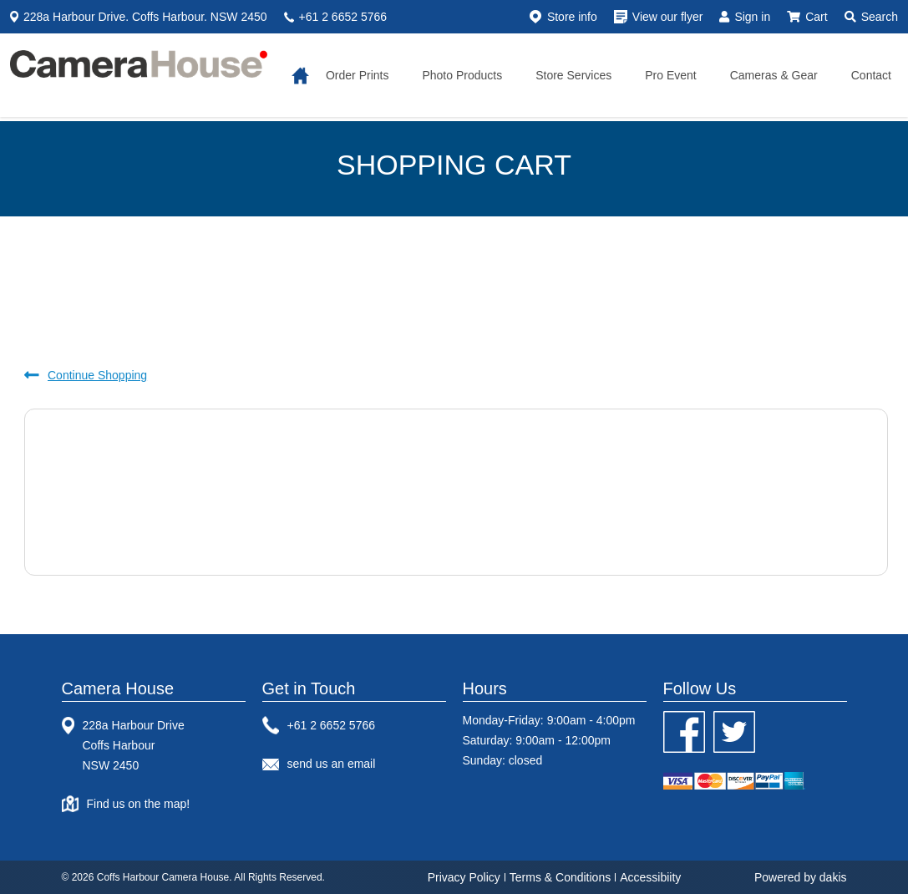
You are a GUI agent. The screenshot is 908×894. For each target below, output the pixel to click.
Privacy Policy (464, 877)
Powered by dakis (800, 877)
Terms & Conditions (560, 877)
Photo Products (462, 75)
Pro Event (670, 75)
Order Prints (357, 75)
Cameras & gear (774, 75)
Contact (871, 75)
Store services (573, 75)
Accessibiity (650, 877)
